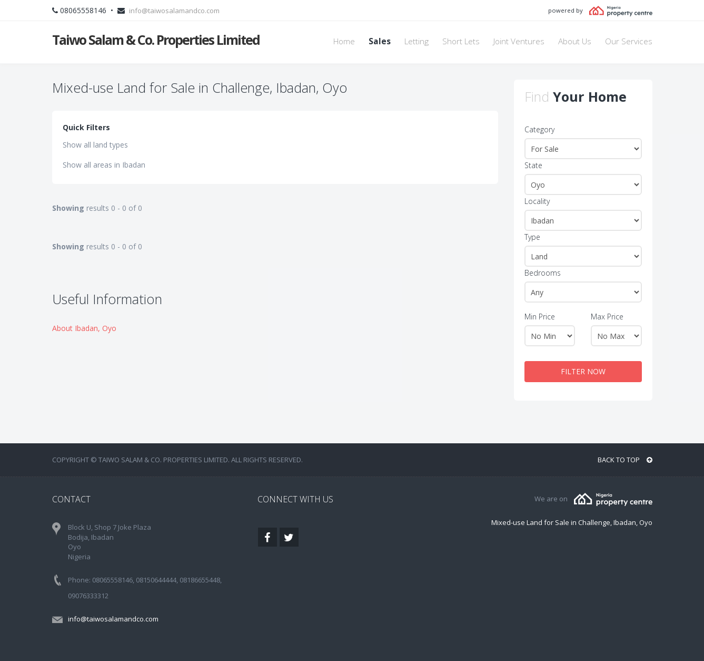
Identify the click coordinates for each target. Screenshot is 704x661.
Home (344, 41)
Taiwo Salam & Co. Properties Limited (156, 39)
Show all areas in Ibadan (104, 165)
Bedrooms (542, 273)
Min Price (539, 317)
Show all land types (95, 145)
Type (532, 237)
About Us (574, 41)
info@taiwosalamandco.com (174, 10)
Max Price (607, 317)
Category (539, 129)
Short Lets (461, 41)
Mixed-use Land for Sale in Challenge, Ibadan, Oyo (571, 522)
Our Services (628, 41)
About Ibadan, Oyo (84, 328)
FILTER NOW (583, 371)
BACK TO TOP (625, 459)
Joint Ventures (518, 41)
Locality (537, 201)
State (533, 165)
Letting (416, 41)
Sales (380, 41)
